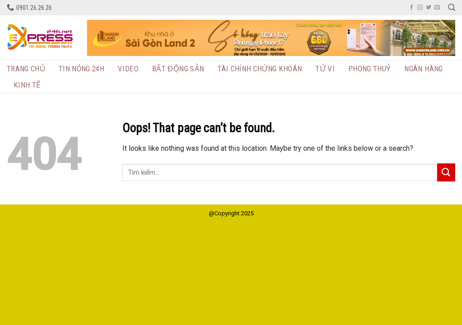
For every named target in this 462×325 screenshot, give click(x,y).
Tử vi (325, 68)
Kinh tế (27, 84)
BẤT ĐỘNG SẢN (178, 68)
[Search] (451, 7)
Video (128, 68)
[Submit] (446, 172)
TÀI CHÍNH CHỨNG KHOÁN (259, 68)
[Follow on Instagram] (420, 8)
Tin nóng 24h (81, 68)
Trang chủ (26, 68)
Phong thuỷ (369, 68)
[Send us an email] (437, 8)
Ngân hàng (423, 68)
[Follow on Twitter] (428, 8)
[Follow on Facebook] (411, 8)
